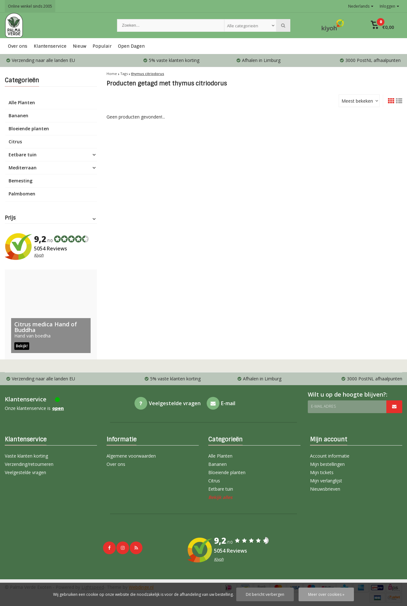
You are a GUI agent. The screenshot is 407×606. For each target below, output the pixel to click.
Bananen (18, 115)
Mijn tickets (322, 472)
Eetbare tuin (23, 155)
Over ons (17, 46)
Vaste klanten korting (26, 456)
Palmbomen (22, 194)
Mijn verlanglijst (326, 481)
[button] (382, 25)
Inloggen (389, 6)
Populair (102, 46)
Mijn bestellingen (327, 464)
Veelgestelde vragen (25, 472)
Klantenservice (50, 46)
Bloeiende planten (29, 129)
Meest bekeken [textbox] (357, 101)
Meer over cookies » (326, 594)
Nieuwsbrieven (325, 489)
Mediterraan (23, 168)
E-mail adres (323, 406)
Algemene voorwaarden (131, 456)
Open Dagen (131, 46)
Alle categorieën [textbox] (242, 26)
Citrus (15, 142)
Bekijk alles (220, 497)
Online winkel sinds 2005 (30, 6)
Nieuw (79, 46)
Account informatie (329, 456)
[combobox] (250, 25)
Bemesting (20, 181)
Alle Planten (22, 102)
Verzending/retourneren (29, 464)
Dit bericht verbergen (265, 594)
